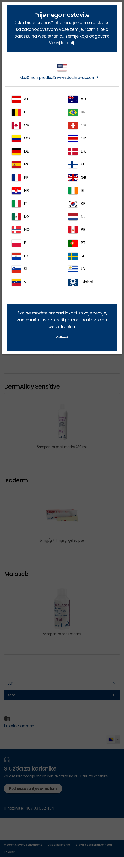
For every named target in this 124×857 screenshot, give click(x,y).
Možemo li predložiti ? (58, 72)
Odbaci (62, 337)
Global (80, 282)
